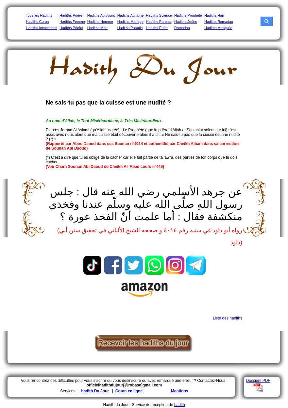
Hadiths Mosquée (218, 28)
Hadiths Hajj (214, 15)
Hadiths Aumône (130, 15)
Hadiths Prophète (188, 15)
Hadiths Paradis (130, 28)
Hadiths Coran (37, 22)
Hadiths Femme (72, 22)
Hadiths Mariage (130, 22)
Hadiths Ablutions (101, 15)
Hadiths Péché (71, 28)
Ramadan (182, 28)
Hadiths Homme (100, 22)
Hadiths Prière (70, 15)
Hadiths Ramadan (218, 22)
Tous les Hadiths (39, 15)
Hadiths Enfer (157, 28)
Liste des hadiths (227, 318)
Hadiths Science (159, 15)
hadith (179, 404)
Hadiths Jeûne (185, 22)
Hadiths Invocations (41, 28)
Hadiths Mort (97, 28)
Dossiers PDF (258, 380)
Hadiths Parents (158, 22)
